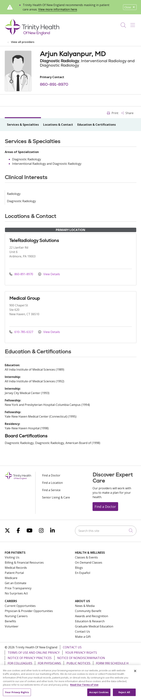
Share (127, 113)
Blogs (79, 568)
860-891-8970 (54, 84)
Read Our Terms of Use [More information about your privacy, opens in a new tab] (84, 688)
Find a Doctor (51, 475)
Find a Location (52, 483)
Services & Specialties (23, 125)
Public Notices (78, 663)
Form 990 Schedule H (112, 663)
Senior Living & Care (56, 497)
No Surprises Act (16, 593)
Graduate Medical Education (94, 626)
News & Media (85, 606)
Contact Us (82, 631)
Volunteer (11, 626)
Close (129, 7)
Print (112, 113)
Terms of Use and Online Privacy (34, 653)
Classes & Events (86, 557)
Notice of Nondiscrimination (81, 658)
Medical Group (24, 298)
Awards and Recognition (91, 616)
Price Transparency (18, 588)
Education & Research (90, 621)
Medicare (11, 578)
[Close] (135, 674)
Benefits (10, 621)
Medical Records (16, 568)
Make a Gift (83, 637)
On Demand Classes (88, 562)
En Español (82, 573)
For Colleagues (20, 663)
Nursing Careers (16, 616)
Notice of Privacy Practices (30, 658)
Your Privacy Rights (81, 653)
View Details (49, 274)
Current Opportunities (20, 606)
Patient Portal (14, 573)
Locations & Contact (58, 125)
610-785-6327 (21, 332)
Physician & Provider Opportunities (29, 611)
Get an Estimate (15, 583)
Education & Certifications (96, 125)
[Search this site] (105, 531)
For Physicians (49, 663)
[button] (133, 24)
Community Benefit (88, 611)
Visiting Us (12, 557)
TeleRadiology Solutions (34, 240)
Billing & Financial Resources (24, 562)
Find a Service (51, 490)
